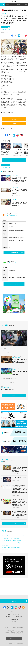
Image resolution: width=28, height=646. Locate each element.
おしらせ (14, 621)
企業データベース (9, 4)
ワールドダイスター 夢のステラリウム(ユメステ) (11, 547)
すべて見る (14, 160)
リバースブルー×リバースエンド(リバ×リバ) (10, 542)
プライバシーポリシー (14, 624)
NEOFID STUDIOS (5, 549)
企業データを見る (14, 252)
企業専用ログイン (14, 638)
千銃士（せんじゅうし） (6, 29)
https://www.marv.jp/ (12, 215)
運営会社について (14, 612)
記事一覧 (2, 4)
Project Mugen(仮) (17, 540)
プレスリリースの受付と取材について (14, 616)
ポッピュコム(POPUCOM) (6, 540)
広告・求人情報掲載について (14, 614)
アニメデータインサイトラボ (18, 535)
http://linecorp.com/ (11, 262)
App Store (14, 119)
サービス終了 (4, 13)
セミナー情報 (24, 4)
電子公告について (14, 619)
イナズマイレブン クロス (6, 535)
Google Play (14, 123)
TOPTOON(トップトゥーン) (7, 538)
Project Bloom (5, 545)
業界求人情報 (17, 4)
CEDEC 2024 (16, 538)
